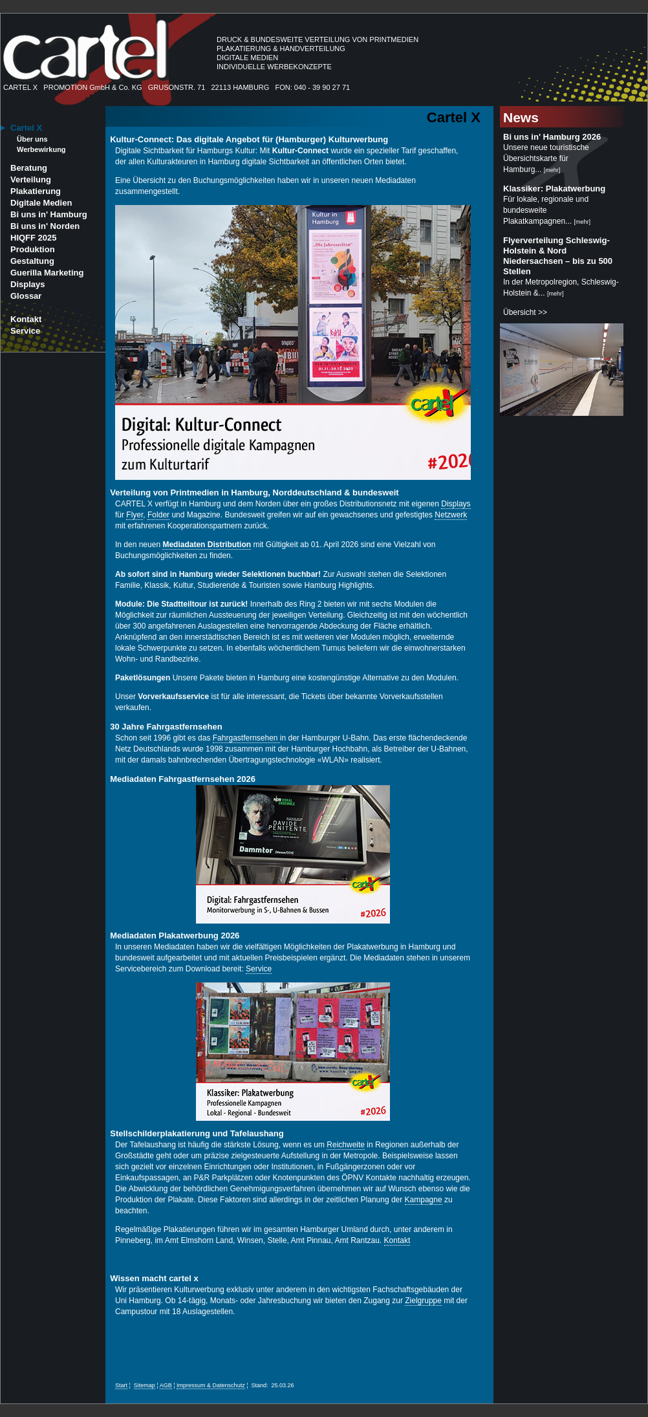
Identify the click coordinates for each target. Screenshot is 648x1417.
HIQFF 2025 (33, 238)
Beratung (28, 168)
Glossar (25, 296)
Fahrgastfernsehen (246, 737)
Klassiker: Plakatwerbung (554, 188)
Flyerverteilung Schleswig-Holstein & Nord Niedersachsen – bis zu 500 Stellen (557, 255)
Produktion (32, 249)
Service (25, 331)
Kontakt (25, 319)
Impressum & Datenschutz (211, 1385)
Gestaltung (32, 261)
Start (121, 1385)
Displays (27, 284)
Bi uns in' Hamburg (48, 214)
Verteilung (30, 179)
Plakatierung (35, 191)
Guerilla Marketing (46, 272)
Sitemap (144, 1385)
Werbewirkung (41, 149)
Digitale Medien (41, 203)
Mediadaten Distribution (206, 544)
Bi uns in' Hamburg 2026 (552, 137)
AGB (166, 1385)
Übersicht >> (525, 312)
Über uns (32, 139)
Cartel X (26, 128)
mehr (552, 170)
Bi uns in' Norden (45, 226)
